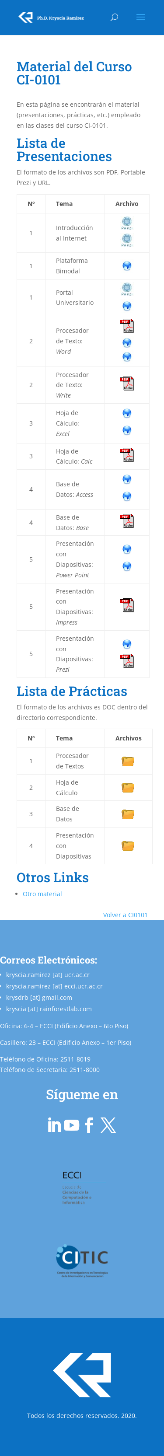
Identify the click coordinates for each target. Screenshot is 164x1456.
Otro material (42, 894)
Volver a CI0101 (125, 915)
